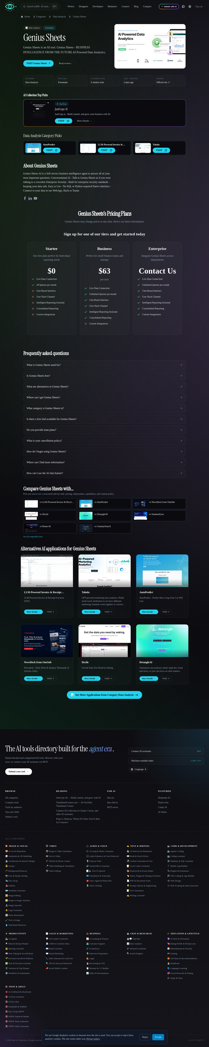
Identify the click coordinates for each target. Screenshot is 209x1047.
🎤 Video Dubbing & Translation (60, 866)
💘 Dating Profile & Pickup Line (181, 943)
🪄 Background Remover (16, 871)
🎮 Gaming (172, 953)
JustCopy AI (61, 109)
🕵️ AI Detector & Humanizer (139, 851)
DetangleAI (145, 662)
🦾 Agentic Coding (175, 851)
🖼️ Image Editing (12, 895)
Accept (158, 1037)
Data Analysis (59, 16)
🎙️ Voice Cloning (94, 885)
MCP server (112, 807)
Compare (149, 6)
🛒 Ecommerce (93, 948)
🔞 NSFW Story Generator (17, 1021)
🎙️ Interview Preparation (97, 953)
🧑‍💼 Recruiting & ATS (95, 963)
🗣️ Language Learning (177, 968)
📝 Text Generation (135, 890)
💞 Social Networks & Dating (180, 973)
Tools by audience (13, 807)
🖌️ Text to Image (12, 920)
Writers (73, 6)
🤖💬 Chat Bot (133, 939)
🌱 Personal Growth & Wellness (19, 958)
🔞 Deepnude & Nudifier (16, 1006)
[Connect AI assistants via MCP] (166, 751)
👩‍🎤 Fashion (10, 885)
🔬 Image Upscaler (13, 905)
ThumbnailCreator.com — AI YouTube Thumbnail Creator (74, 804)
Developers (100, 6)
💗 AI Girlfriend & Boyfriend (18, 992)
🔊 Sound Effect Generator (97, 866)
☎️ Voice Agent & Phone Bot (98, 880)
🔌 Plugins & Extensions (178, 871)
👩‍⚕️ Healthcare (173, 963)
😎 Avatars (10, 866)
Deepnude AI (164, 798)
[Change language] (194, 7)
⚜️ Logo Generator (13, 910)
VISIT (50, 612)
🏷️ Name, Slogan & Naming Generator (144, 876)
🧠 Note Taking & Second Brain (19, 953)
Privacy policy (93, 1039)
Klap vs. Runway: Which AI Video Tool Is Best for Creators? (78, 821)
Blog (138, 6)
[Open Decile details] (105, 640)
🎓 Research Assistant (136, 948)
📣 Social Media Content (57, 968)
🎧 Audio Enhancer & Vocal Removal (102, 856)
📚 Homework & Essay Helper (140, 871)
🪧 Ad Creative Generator (57, 939)
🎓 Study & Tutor (175, 978)
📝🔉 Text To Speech (95, 871)
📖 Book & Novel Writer (137, 856)
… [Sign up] (201, 6)
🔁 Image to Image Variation (17, 900)
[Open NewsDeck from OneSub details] (47, 640)
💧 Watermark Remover (15, 925)
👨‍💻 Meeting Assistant (14, 948)
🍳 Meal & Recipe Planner (17, 943)
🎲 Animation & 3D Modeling (18, 856)
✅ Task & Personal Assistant (18, 963)
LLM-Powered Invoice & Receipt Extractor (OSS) (110, 144)
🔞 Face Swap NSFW (14, 1011)
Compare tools (12, 802)
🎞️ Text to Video (53, 856)
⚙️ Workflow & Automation (17, 973)
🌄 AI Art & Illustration (15, 851)
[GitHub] (188, 7)
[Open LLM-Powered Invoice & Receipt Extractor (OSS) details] (88, 148)
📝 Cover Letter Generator (138, 866)
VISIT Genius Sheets (38, 63)
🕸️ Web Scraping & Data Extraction (183, 885)
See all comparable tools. (33, 536)
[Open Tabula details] (143, 148)
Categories (39, 17)
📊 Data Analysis (134, 943)
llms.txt (110, 798)
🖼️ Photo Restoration (14, 915)
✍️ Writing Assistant (136, 895)
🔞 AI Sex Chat (12, 1001)
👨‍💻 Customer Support (95, 943)
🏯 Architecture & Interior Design (20, 861)
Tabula (156, 144)
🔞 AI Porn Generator (14, 997)
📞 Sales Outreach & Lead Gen (59, 958)
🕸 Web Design (174, 880)
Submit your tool (19, 771)
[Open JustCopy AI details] (39, 110)
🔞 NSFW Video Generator (17, 1026)
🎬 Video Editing (53, 871)
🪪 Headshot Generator (15, 890)
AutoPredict (49, 144)
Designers (85, 6)
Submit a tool (11, 817)
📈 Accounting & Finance (97, 939)
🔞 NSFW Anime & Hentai (17, 1016)
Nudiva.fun (163, 802)
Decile (85, 662)
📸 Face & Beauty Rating (16, 876)
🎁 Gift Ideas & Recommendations (182, 958)
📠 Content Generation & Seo (140, 861)
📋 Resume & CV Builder (97, 968)
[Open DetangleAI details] (162, 640)
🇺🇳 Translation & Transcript (98, 876)
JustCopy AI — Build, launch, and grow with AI (78, 798)
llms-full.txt (112, 802)
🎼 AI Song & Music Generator (100, 851)
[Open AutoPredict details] (33, 148)
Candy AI (162, 807)
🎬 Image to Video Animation (58, 851)
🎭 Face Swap (11, 880)
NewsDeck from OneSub (38, 662)
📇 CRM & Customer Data (57, 943)
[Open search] (40, 6)
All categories (11, 798)
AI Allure (162, 812)
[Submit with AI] (173, 6)
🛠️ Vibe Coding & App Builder (180, 876)
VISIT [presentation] (63, 121)
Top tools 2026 (12, 812)
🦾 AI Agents (11, 939)
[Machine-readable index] (166, 761)
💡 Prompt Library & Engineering (141, 885)
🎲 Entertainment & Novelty (179, 948)
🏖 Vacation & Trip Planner (17, 968)
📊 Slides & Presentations (97, 973)
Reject (145, 1037)
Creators (127, 6)
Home (25, 16)
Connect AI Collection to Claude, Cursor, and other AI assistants (77, 812)
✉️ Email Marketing (54, 953)
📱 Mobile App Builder (177, 866)
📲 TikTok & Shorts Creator (58, 861)
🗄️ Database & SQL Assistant (180, 861)
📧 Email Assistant (54, 948)
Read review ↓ (65, 63)
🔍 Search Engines (135, 953)
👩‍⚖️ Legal (90, 958)
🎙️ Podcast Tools (93, 861)
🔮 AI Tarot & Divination (178, 939)
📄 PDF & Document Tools (139, 880)
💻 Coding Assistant (176, 856)
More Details (84, 121)
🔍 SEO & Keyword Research (59, 963)
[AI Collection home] (10, 7)
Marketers (114, 6)
